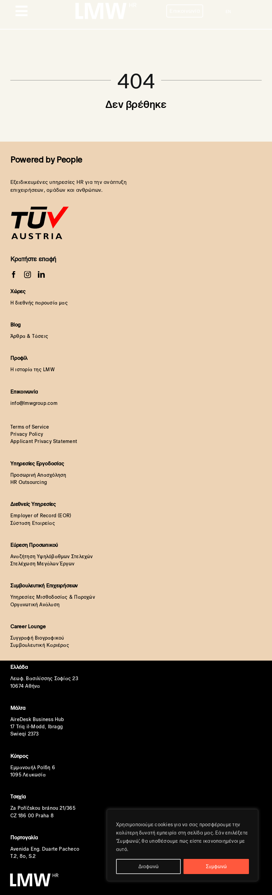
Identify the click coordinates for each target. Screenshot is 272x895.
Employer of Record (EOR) (40, 515)
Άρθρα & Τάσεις (29, 336)
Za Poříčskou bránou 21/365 (42, 808)
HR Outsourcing (28, 482)
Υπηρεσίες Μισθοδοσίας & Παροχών (52, 597)
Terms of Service (29, 427)
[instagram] (27, 274)
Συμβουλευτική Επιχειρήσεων (44, 585)
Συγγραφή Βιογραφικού (37, 638)
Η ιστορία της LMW (32, 369)
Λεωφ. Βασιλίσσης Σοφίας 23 (44, 678)
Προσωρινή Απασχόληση (38, 475)
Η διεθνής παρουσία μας (39, 303)
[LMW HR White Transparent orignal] (105, 3)
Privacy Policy (26, 434)
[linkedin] (41, 274)
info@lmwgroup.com (33, 403)
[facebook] (13, 274)
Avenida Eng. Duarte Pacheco (44, 849)
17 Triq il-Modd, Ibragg (36, 726)
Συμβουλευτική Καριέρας (39, 645)
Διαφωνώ (148, 866)
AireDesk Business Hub (37, 719)
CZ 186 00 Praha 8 (32, 815)
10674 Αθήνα (25, 686)
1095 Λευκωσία (28, 774)
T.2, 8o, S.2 (23, 856)
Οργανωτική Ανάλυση (35, 604)
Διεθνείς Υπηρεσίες (33, 504)
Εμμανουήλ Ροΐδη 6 (32, 767)
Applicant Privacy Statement (43, 441)
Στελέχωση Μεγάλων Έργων (42, 563)
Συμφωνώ (216, 866)
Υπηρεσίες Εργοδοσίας (37, 463)
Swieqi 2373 (24, 734)
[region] (182, 845)
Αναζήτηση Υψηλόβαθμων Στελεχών (51, 556)
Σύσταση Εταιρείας (32, 523)
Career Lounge (28, 626)
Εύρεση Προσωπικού (34, 545)
